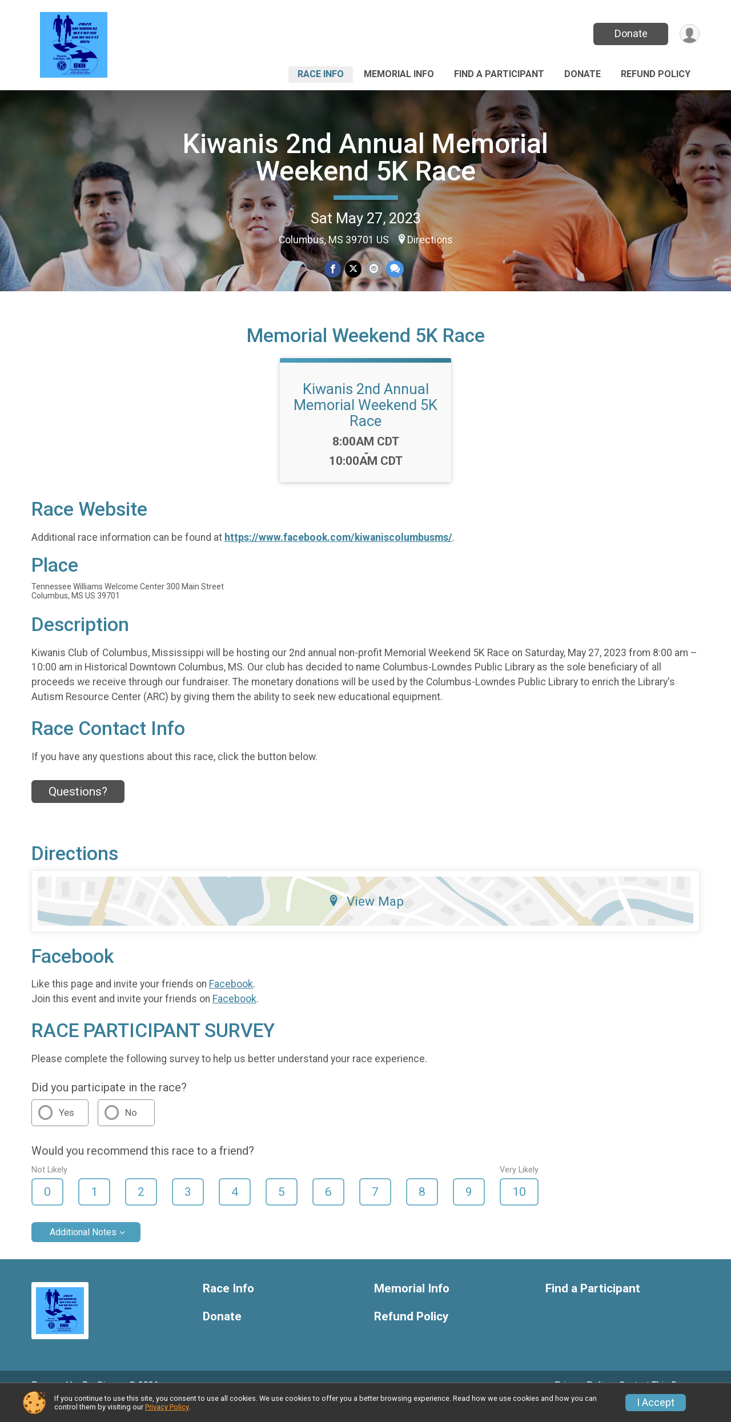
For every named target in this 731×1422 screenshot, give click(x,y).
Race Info (321, 74)
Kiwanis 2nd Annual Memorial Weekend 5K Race (365, 157)
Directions (430, 240)
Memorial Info (399, 74)
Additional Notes (83, 1248)
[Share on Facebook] (333, 269)
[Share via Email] (373, 269)
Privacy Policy (166, 1407)
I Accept (655, 1402)
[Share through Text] (394, 269)
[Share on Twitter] (353, 269)
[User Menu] (689, 34)
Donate (629, 33)
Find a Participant (499, 74)
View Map (366, 917)
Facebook (231, 1000)
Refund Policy (655, 74)
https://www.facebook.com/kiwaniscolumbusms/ (338, 553)
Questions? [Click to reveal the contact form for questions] (78, 807)
